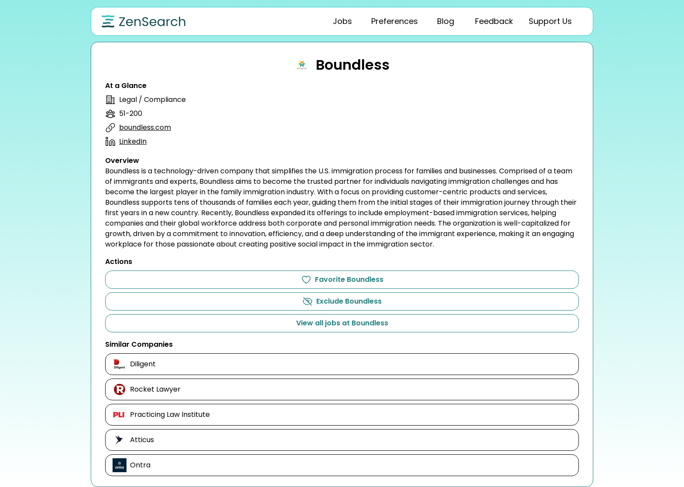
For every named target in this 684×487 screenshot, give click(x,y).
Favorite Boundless (342, 279)
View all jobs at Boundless (342, 323)
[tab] (342, 21)
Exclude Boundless (342, 301)
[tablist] (423, 21)
